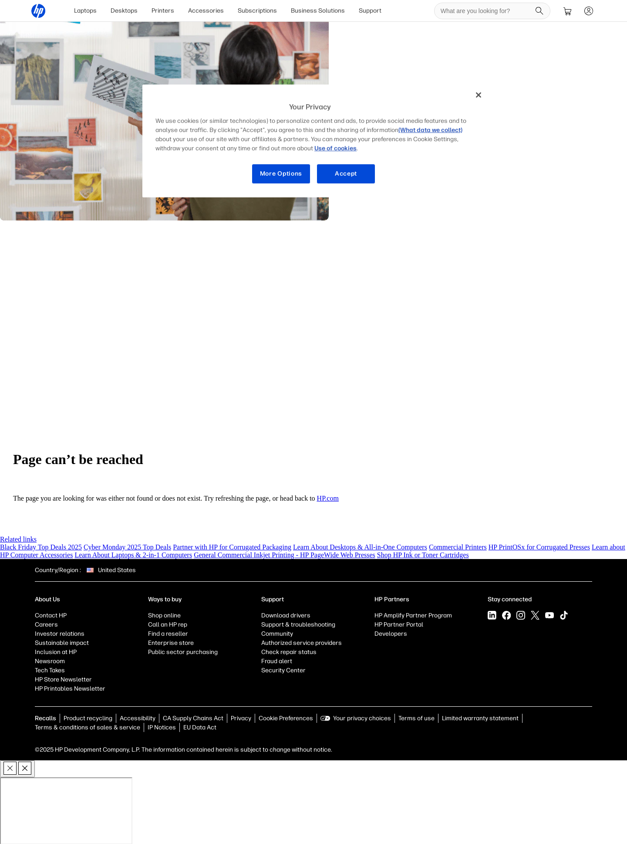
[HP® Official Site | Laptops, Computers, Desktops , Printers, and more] (38, 10)
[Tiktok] (564, 614)
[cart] (567, 10)
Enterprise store (171, 642)
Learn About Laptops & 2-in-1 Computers (133, 554)
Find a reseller (168, 633)
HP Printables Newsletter (70, 688)
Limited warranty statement (480, 718)
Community (277, 633)
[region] (316, 141)
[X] (535, 614)
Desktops (124, 10)
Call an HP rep (167, 624)
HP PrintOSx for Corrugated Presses (539, 546)
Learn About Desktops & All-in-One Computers (360, 546)
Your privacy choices (362, 718)
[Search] (539, 10)
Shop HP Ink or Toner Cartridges (423, 554)
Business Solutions (318, 10)
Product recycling (88, 718)
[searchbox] (485, 10)
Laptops (85, 10)
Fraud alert (276, 660)
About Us (47, 599)
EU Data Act (199, 727)
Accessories (206, 10)
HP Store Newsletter (63, 679)
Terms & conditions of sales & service (87, 727)
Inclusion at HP (56, 651)
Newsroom (50, 660)
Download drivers (285, 615)
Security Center (283, 670)
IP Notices (162, 727)
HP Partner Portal (398, 624)
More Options (281, 173)
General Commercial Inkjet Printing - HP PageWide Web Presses (284, 554)
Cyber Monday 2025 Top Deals (127, 546)
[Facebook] (506, 614)
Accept (346, 173)
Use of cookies (335, 148)
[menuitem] (86, 10)
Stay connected (510, 599)
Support (370, 10)
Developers (390, 633)
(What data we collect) (430, 130)
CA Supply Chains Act (193, 718)
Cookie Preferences (286, 718)
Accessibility (137, 718)
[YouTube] (549, 614)
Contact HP (51, 615)
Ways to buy (165, 599)
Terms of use (416, 718)
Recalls (45, 718)
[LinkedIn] (492, 614)
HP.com (328, 498)
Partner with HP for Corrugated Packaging (232, 546)
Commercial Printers (458, 546)
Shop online (164, 615)
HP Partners (391, 599)
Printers (163, 10)
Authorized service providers (301, 642)
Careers (46, 624)
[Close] (478, 95)
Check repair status (289, 651)
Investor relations (59, 633)
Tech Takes (50, 670)
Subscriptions (257, 10)
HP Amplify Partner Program (413, 615)
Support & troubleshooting (298, 624)
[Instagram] (520, 614)
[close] (17, 768)
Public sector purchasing (183, 651)
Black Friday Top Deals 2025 (41, 546)
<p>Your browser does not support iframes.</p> (66, 810)
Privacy (241, 718)
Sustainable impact (62, 642)
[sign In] (588, 10)
